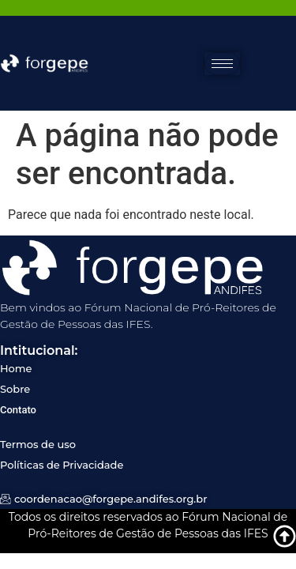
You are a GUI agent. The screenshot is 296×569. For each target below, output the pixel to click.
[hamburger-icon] (222, 63)
